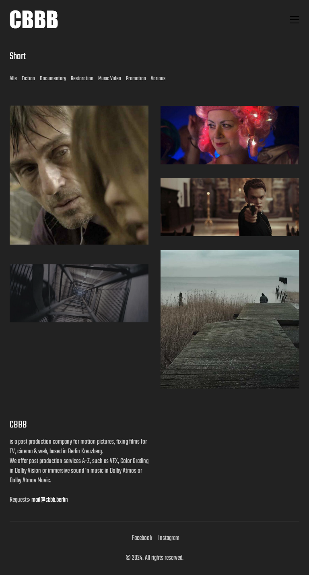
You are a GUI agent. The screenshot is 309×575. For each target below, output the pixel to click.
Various (158, 79)
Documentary (53, 79)
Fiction (28, 79)
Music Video (109, 79)
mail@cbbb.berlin (49, 500)
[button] (294, 19)
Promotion (136, 79)
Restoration (82, 79)
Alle (13, 79)
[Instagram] (168, 538)
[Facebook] (142, 538)
